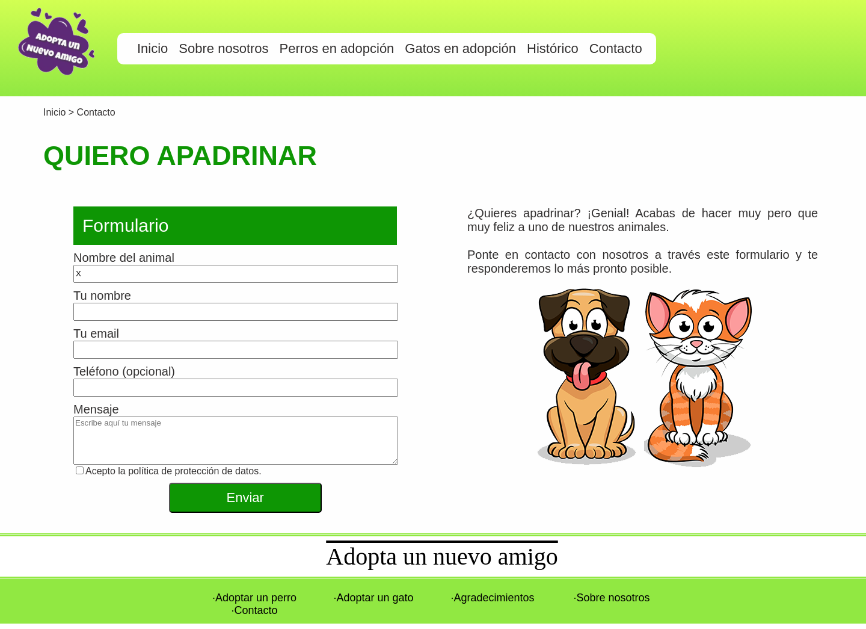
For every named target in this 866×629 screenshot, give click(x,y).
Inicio (56, 112)
